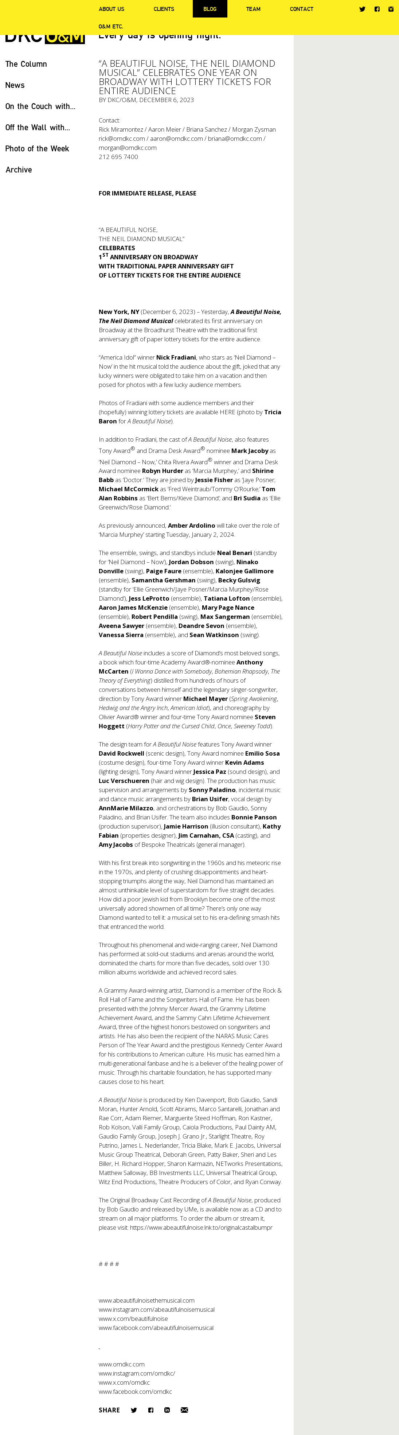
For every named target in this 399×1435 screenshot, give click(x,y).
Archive (18, 169)
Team (253, 8)
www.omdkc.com (122, 1364)
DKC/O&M (121, 100)
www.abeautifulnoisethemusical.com (147, 1300)
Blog (210, 8)
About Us (111, 8)
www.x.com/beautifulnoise (133, 1318)
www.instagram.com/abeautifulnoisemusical (157, 1309)
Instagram (391, 9)
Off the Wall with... (37, 127)
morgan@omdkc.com (128, 147)
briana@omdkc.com (235, 138)
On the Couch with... (40, 106)
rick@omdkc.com (122, 138)
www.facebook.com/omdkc (135, 1391)
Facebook (377, 9)
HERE (227, 412)
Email (184, 1410)
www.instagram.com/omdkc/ (137, 1373)
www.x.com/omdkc (124, 1382)
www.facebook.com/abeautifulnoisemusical (156, 1327)
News (15, 85)
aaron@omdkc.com (176, 138)
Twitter (362, 9)
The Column (26, 64)
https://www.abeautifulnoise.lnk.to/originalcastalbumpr (201, 1227)
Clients (164, 8)
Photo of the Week (37, 148)
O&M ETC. (111, 26)
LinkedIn (167, 1410)
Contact (301, 8)
